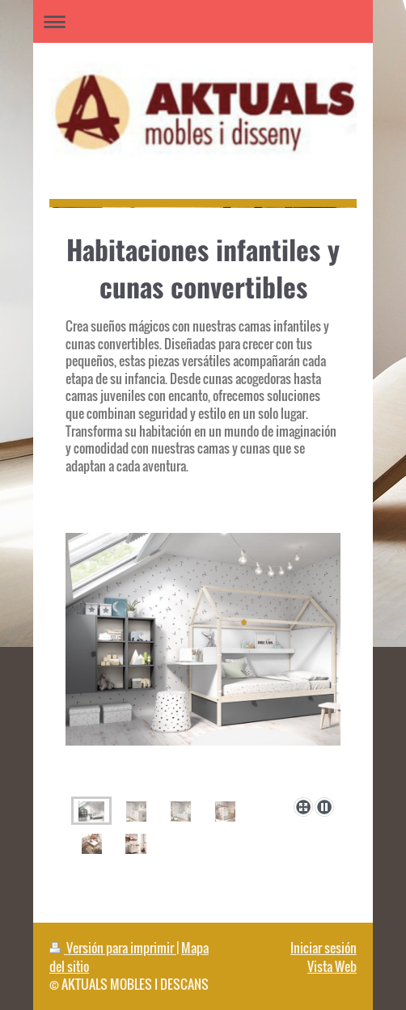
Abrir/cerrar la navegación (203, 21)
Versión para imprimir (112, 947)
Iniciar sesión (323, 947)
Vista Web (332, 966)
